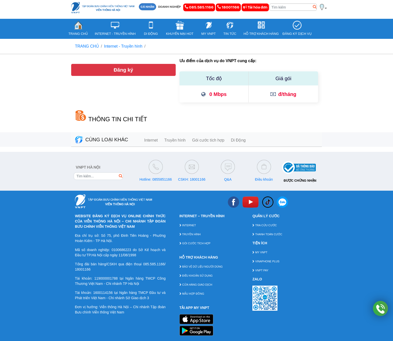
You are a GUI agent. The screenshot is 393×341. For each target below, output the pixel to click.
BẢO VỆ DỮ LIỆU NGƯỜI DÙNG (201, 266)
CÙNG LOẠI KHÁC (101, 139)
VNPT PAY (260, 270)
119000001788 (106, 278)
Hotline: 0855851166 (155, 179)
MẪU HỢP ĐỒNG (191, 293)
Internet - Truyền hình (123, 46)
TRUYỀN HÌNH (190, 234)
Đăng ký (123, 70)
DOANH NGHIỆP (169, 7)
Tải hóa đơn (255, 7)
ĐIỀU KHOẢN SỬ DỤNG (196, 275)
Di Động (238, 140)
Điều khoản (264, 179)
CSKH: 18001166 (192, 179)
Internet (151, 140)
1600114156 (103, 293)
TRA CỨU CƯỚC (264, 225)
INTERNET (187, 225)
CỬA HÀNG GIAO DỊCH (195, 284)
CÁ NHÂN (147, 7)
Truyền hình (175, 140)
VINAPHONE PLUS (265, 261)
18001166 (228, 7)
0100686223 (121, 250)
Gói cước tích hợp (208, 140)
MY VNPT (259, 252)
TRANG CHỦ (87, 46)
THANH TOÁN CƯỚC (267, 234)
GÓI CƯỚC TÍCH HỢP (195, 243)
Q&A (228, 179)
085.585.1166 (199, 7)
